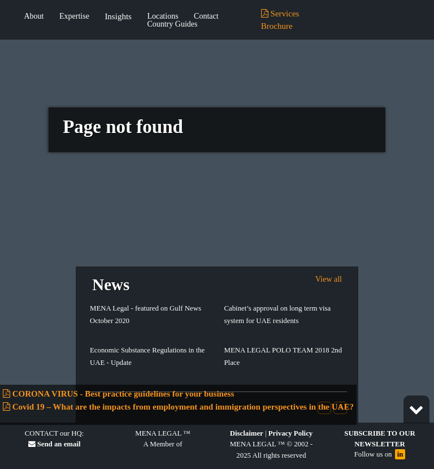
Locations (162, 16)
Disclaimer (246, 433)
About (34, 16)
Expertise (74, 16)
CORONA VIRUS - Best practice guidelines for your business (118, 393)
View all (328, 279)
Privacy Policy (290, 433)
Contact (206, 16)
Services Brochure (280, 20)
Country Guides (172, 24)
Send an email (54, 444)
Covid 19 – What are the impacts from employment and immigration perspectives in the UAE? (178, 406)
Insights (118, 16)
